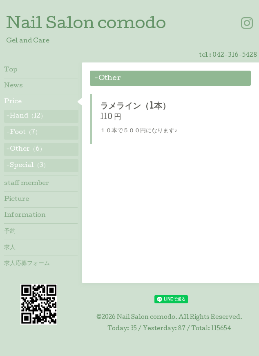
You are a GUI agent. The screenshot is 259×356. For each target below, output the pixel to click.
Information (25, 215)
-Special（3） (27, 165)
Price (13, 102)
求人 (10, 248)
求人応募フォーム (27, 263)
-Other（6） (25, 149)
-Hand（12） (26, 116)
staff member (26, 183)
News (13, 86)
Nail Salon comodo (86, 25)
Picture (16, 199)
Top (11, 70)
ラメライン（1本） (135, 106)
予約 (10, 231)
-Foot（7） (23, 132)
